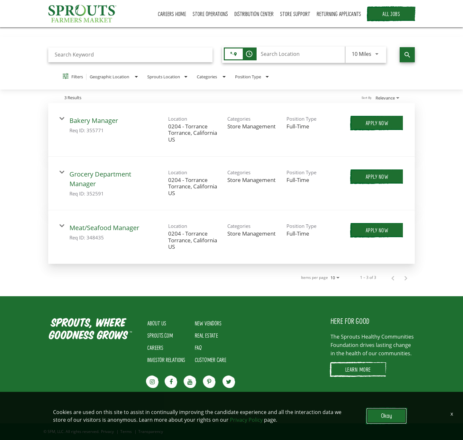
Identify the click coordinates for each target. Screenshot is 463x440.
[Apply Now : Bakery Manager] (377, 123)
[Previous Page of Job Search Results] (392, 277)
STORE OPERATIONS (210, 13)
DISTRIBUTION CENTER (254, 13)
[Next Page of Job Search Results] (405, 277)
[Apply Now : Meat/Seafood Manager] (377, 230)
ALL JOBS (391, 13)
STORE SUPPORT (295, 13)
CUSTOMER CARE (210, 359)
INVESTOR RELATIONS (166, 359)
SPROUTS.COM (160, 335)
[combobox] (130, 54)
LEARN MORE (358, 369)
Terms (126, 432)
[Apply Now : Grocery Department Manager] (377, 176)
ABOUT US (156, 323)
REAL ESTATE (206, 335)
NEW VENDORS (208, 323)
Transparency (150, 432)
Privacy (107, 432)
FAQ (198, 347)
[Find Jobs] (407, 54)
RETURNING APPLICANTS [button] (339, 13)
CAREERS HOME (172, 13)
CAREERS (155, 347)
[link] (231, 130)
